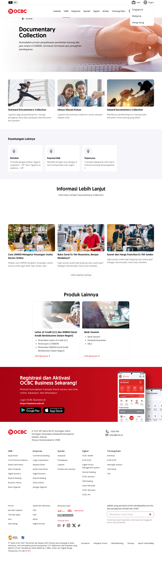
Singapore (137, 9)
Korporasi (75, 11)
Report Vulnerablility (146, 543)
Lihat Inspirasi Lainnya (81, 275)
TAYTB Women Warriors (18, 460)
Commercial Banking (41, 456)
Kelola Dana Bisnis (15, 465)
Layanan (61, 465)
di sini (28, 551)
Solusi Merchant (88, 486)
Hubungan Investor (114, 465)
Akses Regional (14, 487)
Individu (57, 11)
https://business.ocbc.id (32, 403)
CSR (108, 474)
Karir (34, 515)
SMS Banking (87, 481)
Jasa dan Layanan (15, 510)
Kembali (26, 19)
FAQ (34, 510)
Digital (96, 11)
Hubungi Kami (63, 521)
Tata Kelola (111, 469)
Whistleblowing (117, 543)
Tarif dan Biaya (14, 515)
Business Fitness (15, 483)
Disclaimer (85, 543)
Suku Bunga (13, 524)
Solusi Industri (38, 483)
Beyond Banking (14, 478)
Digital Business (14, 474)
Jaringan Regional (40, 487)
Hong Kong (138, 22)
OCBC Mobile (87, 456)
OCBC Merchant (88, 490)
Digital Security (39, 524)
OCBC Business (88, 477)
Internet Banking (89, 472)
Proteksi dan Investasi (66, 469)
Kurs (10, 519)
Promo (11, 506)
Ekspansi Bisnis (39, 465)
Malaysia (136, 15)
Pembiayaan (63, 460)
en (15, 2)
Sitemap (130, 543)
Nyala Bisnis (13, 456)
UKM (66, 11)
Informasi (111, 456)
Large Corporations (40, 460)
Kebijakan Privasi (100, 543)
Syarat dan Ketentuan (41, 506)
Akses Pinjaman (14, 469)
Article (35, 519)
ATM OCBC (87, 460)
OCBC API (86, 495)
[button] (149, 514)
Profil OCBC (112, 460)
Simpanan (62, 456)
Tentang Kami (118, 11)
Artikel (105, 11)
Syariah (86, 11)
